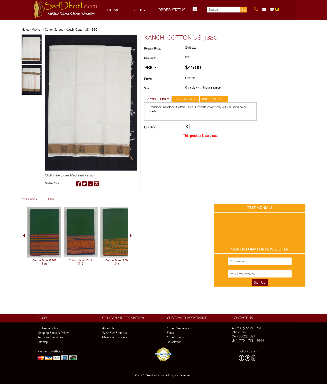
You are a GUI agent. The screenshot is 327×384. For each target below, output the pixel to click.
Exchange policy (48, 328)
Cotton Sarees (54, 29)
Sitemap (42, 342)
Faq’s (170, 332)
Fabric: (148, 78)
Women (37, 29)
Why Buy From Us (114, 332)
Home (113, 9)
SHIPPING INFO (186, 99)
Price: (151, 67)
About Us (108, 328)
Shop (138, 9)
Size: (147, 88)
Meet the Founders (114, 337)
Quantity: (150, 127)
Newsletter (174, 342)
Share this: (52, 183)
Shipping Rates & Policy (53, 332)
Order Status (171, 9)
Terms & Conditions (50, 337)
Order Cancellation (179, 328)
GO (243, 9)
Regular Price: (152, 48)
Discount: (150, 58)
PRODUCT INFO (158, 99)
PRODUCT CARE (214, 99)
